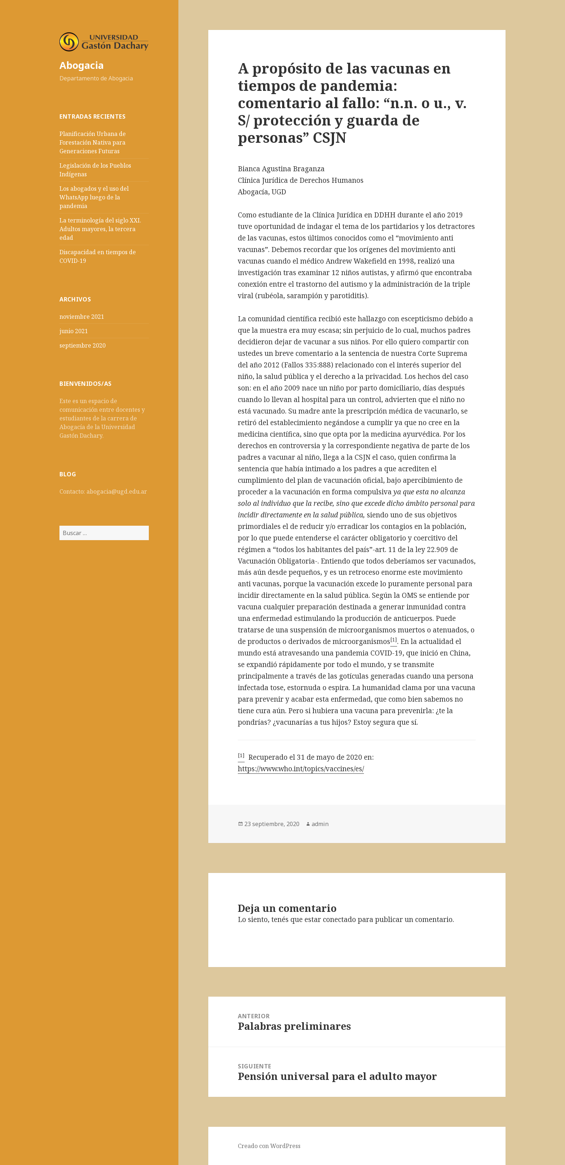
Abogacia (81, 65)
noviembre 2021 (81, 317)
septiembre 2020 (82, 345)
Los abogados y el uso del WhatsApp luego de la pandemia (94, 197)
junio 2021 (73, 331)
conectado (339, 919)
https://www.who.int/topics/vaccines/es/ (301, 768)
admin (320, 824)
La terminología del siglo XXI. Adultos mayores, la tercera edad (100, 229)
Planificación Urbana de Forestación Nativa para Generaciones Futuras (92, 142)
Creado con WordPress (269, 1146)
